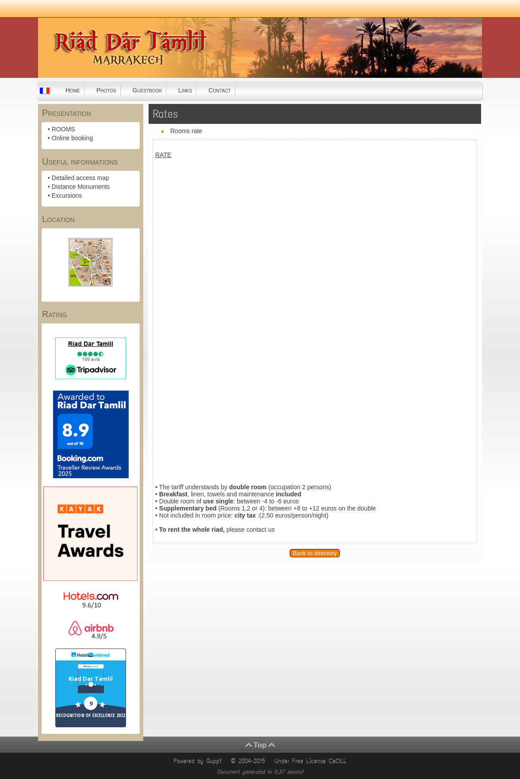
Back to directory (314, 553)
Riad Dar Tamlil (91, 679)
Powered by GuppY (199, 761)
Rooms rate (186, 130)
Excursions (67, 195)
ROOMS (63, 129)
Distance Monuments (81, 186)
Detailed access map (80, 177)
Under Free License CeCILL (312, 761)
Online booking (72, 138)
